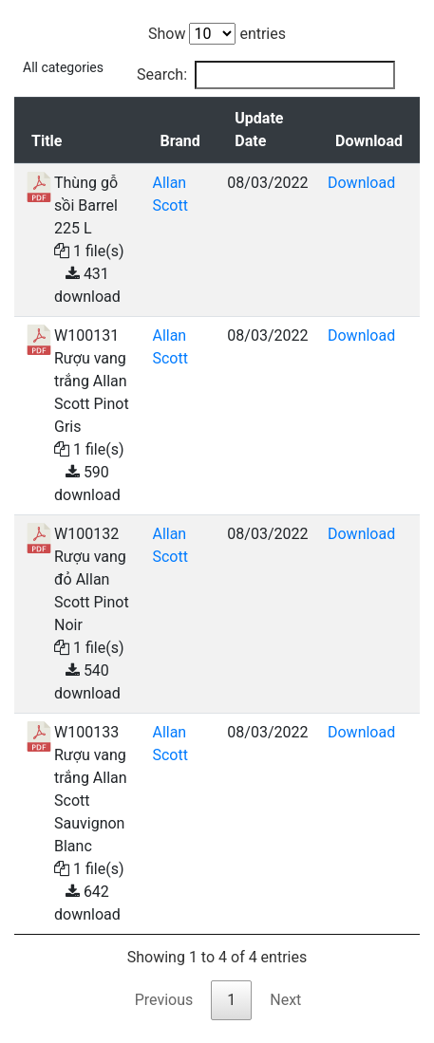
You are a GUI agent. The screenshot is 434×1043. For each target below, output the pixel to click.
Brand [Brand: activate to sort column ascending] (179, 141)
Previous (164, 1000)
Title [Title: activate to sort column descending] (46, 141)
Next (285, 1000)
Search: (266, 75)
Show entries (217, 34)
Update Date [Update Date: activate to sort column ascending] (259, 129)
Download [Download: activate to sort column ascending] (369, 141)
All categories (63, 67)
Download (361, 183)
